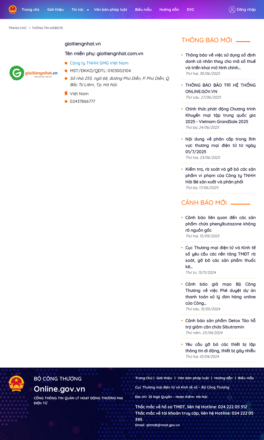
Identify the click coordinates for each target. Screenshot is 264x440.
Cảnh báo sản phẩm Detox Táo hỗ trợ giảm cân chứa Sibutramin (220, 324)
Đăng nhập (246, 9)
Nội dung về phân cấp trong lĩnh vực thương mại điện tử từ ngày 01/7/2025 (220, 145)
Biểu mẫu (143, 9)
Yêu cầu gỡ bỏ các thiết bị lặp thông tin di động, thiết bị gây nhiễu (220, 347)
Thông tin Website (47, 28)
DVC (190, 9)
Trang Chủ (143, 378)
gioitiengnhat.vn (83, 44)
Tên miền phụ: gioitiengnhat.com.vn (104, 53)
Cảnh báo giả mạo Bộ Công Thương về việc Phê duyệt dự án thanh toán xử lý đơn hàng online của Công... (220, 293)
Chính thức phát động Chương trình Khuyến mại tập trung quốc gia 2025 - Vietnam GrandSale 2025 (220, 115)
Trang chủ (30, 9)
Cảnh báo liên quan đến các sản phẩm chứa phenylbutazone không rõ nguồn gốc (220, 224)
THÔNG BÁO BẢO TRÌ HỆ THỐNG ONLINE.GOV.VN (220, 88)
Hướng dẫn (169, 9)
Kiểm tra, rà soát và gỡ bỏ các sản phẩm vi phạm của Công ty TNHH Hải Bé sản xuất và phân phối (220, 175)
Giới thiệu (55, 9)
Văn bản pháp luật (110, 9)
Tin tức (79, 9)
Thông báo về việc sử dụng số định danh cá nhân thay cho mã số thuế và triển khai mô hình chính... (220, 61)
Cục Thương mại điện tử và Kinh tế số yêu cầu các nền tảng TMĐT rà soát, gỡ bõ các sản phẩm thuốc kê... (220, 257)
